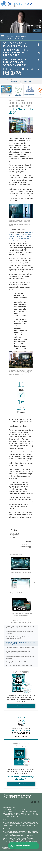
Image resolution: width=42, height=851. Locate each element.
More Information (8, 825)
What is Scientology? (14, 832)
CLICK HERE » (21, 736)
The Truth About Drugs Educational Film (20, 647)
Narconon (25, 838)
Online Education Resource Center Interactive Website (18, 652)
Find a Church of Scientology (27, 825)
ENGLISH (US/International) (11, 809)
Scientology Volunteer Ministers (16, 835)
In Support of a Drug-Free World (19, 840)
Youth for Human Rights (18, 841)
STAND (34, 837)
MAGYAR (22, 813)
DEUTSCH (16, 813)
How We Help (6, 95)
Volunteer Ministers (15, 823)
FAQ (22, 823)
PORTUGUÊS (14, 816)
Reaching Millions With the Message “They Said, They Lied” (20, 643)
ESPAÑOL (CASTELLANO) (23, 814)
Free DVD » (21, 706)
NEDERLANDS (8, 813)
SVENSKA (34, 813)
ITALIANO (6, 816)
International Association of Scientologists (18, 836)
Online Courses (33, 823)
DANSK (5, 811)
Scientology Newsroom (27, 832)
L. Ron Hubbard (7, 822)
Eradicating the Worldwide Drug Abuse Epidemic (19, 632)
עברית (18, 812)
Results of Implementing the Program (19, 665)
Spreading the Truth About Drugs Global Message (20, 657)
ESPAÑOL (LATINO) (8, 814)
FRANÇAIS (12, 811)
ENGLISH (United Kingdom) (27, 809)
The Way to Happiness (18, 90)
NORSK (28, 813)
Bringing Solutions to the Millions (17, 662)
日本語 (23, 811)
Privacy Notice (6, 848)
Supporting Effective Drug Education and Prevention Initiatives (20, 627)
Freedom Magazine (25, 837)
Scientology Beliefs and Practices (22, 822)
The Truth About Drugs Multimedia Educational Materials (18, 637)
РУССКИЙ (29, 811)
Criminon (19, 838)
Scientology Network (24, 831)
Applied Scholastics (30, 90)
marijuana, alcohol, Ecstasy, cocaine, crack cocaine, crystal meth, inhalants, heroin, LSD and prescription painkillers (21, 236)
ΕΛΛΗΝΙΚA (35, 814)
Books (26, 823)
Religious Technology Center (18, 834)
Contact (16, 825)
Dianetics (15, 831)
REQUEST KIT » (21, 784)
